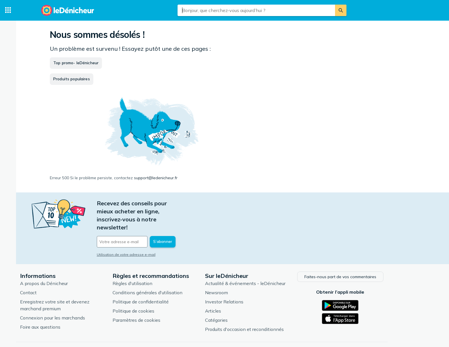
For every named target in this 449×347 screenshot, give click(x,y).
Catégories (239, 300)
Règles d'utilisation (155, 263)
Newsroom (239, 272)
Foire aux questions (63, 306)
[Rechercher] (340, 10)
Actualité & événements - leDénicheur (268, 263)
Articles (236, 290)
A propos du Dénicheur (67, 263)
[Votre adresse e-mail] (159, 217)
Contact (51, 272)
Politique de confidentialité (163, 281)
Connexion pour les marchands (75, 297)
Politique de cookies (156, 290)
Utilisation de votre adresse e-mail (149, 230)
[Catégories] (8, 10)
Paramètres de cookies (159, 300)
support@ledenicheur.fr (156, 177)
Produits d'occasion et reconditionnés (267, 309)
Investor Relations (247, 281)
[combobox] (256, 10)
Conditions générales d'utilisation (170, 272)
